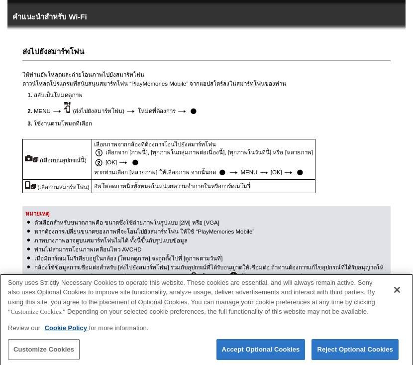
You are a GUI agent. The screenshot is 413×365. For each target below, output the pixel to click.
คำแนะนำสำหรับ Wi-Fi (49, 16)
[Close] (397, 293)
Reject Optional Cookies (355, 353)
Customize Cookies (43, 353)
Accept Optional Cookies (261, 353)
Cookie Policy (67, 331)
